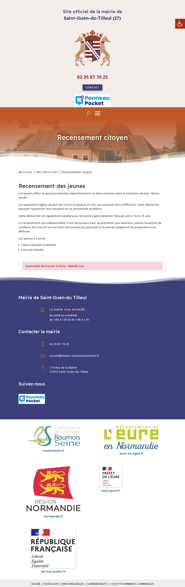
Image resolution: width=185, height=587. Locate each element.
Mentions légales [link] (73, 583)
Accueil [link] (35, 583)
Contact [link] (92, 87)
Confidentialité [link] (96, 583)
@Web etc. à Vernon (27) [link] (139, 583)
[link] (180, 24)
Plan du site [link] (51, 583)
